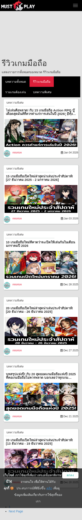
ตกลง (70, 475)
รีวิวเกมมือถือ (41, 81)
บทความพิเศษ (42, 92)
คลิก (49, 488)
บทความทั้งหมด (15, 81)
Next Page (16, 511)
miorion (17, 152)
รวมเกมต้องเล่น (15, 92)
